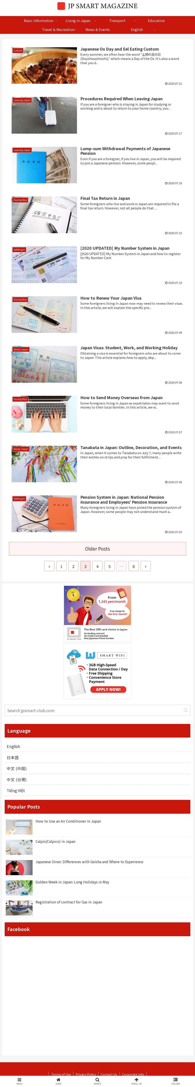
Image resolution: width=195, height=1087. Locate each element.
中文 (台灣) (17, 780)
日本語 (13, 757)
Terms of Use (61, 1075)
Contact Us (109, 1075)
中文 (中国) (17, 769)
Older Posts (97, 548)
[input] (97, 710)
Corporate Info (133, 1075)
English (13, 746)
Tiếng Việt (16, 791)
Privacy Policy (86, 1075)
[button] (186, 710)
